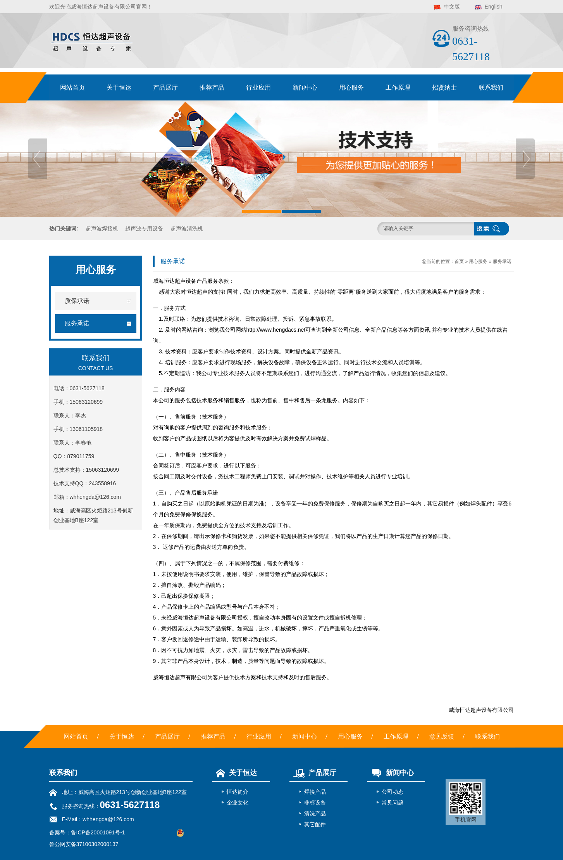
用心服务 (351, 87)
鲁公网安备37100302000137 (84, 844)
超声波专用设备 (144, 228)
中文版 (452, 6)
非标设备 (315, 802)
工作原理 (398, 87)
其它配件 (315, 824)
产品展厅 (165, 87)
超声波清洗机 (186, 228)
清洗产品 (315, 813)
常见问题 (392, 802)
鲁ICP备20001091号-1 (98, 832)
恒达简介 (237, 792)
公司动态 (392, 792)
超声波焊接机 (102, 228)
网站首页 (72, 87)
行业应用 (258, 87)
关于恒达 (119, 87)
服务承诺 (502, 261)
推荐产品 (212, 87)
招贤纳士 (444, 87)
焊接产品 (315, 792)
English (494, 6)
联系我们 (491, 87)
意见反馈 (441, 736)
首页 (459, 261)
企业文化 (237, 802)
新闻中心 (305, 87)
